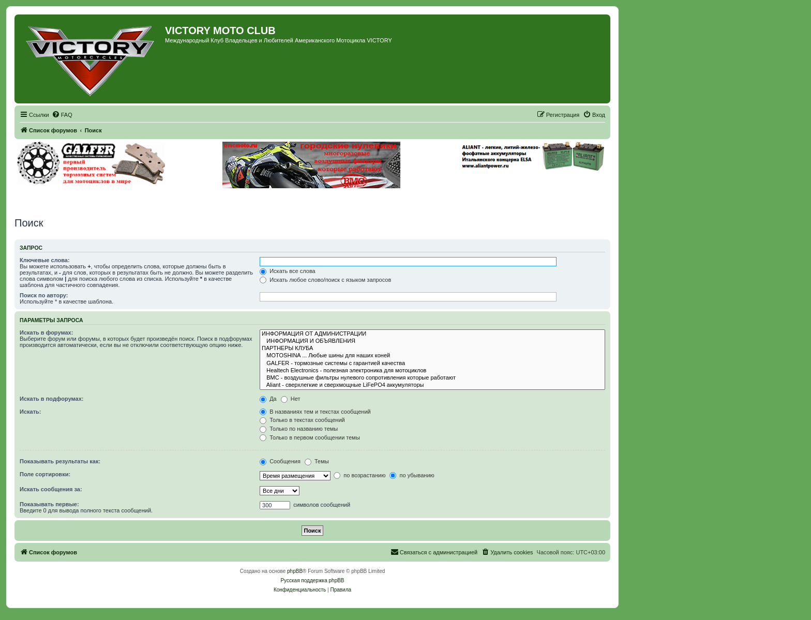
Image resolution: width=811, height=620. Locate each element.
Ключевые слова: (45, 260)
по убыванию (411, 475)
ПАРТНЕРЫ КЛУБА (432, 348)
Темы (317, 461)
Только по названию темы (299, 429)
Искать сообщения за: (51, 489)
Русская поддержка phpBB (312, 580)
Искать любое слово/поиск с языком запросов (325, 280)
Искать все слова (288, 271)
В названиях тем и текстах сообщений (315, 412)
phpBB (295, 571)
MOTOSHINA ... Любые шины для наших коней (432, 355)
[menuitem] (62, 115)
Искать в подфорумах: (52, 399)
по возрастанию (359, 475)
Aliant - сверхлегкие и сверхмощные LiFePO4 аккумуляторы (432, 385)
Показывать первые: (49, 504)
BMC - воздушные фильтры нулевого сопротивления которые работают (432, 378)
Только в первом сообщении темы (310, 437)
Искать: (30, 412)
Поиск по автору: (44, 295)
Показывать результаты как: (60, 461)
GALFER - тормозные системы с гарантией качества (432, 363)
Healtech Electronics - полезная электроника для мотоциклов (432, 370)
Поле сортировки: (45, 474)
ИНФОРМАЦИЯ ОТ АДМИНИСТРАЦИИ (432, 334)
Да (268, 399)
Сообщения (280, 461)
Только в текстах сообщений (302, 420)
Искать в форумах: (46, 332)
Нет (291, 399)
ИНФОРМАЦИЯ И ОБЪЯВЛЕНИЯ (432, 341)
